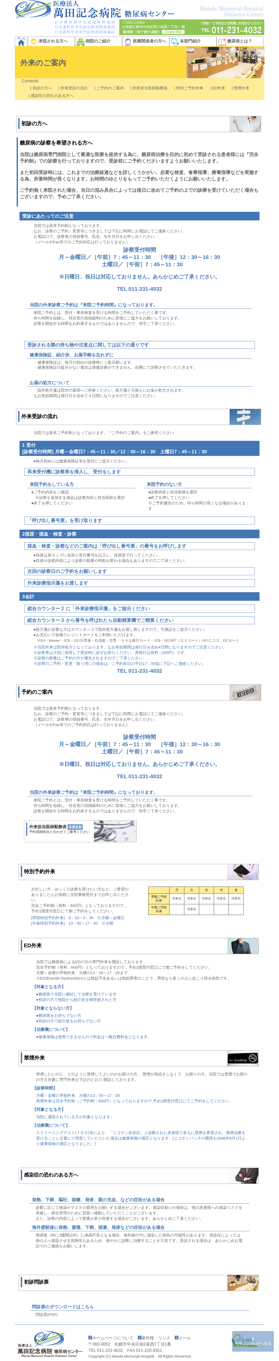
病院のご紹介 (93, 41)
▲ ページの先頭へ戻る (253, 1341)
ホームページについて (113, 1338)
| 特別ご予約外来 (190, 88)
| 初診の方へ (42, 88)
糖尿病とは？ (234, 41)
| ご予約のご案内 (110, 88)
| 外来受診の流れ (75, 88)
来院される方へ (48, 41)
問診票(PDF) (47, 1314)
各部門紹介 (185, 41)
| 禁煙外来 (242, 88)
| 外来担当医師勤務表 (150, 88)
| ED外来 (219, 88)
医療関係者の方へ (144, 41)
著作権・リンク (156, 1338)
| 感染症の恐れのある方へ (51, 95)
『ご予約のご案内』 (125, 432)
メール (184, 1338)
